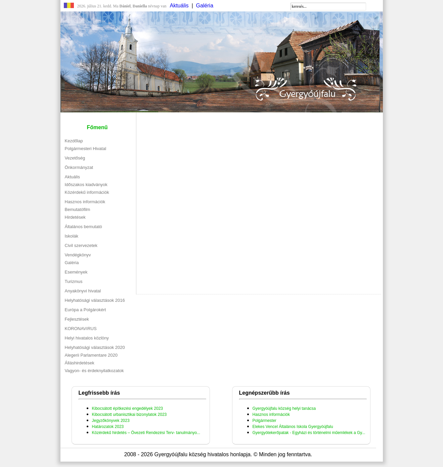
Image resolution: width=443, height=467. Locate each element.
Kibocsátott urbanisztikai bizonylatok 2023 (129, 414)
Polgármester (264, 420)
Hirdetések (75, 217)
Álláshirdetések (79, 362)
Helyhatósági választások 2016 (95, 300)
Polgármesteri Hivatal (85, 148)
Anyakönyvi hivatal (83, 290)
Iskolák (71, 236)
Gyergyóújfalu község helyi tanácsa (284, 408)
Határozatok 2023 (108, 426)
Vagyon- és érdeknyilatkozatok (94, 370)
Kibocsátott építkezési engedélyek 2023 (127, 408)
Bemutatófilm (77, 209)
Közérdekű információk (87, 192)
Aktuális (179, 5)
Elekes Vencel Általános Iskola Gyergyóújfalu (293, 426)
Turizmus (74, 281)
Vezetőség (75, 157)
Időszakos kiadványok (86, 184)
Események (76, 272)
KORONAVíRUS (81, 328)
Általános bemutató (83, 226)
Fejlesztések (77, 319)
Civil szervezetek (81, 245)
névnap (146, 6)
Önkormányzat (79, 167)
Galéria (204, 5)
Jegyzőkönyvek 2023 (111, 420)
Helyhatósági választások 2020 (95, 347)
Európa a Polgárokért (85, 309)
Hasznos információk (85, 201)
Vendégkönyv (78, 254)
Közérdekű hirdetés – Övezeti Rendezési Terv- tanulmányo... (146, 432)
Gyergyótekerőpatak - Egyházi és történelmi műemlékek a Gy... (309, 432)
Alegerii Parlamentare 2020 (91, 355)
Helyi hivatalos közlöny (87, 337)
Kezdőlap (74, 140)
